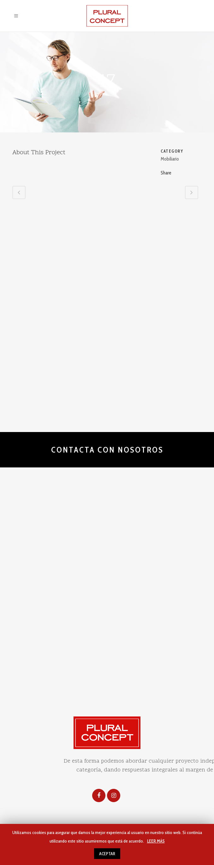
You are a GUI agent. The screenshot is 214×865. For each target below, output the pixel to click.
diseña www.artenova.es (172, 642)
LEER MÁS (156, 841)
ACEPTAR (107, 853)
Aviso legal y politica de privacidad (54, 642)
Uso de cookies (121, 642)
